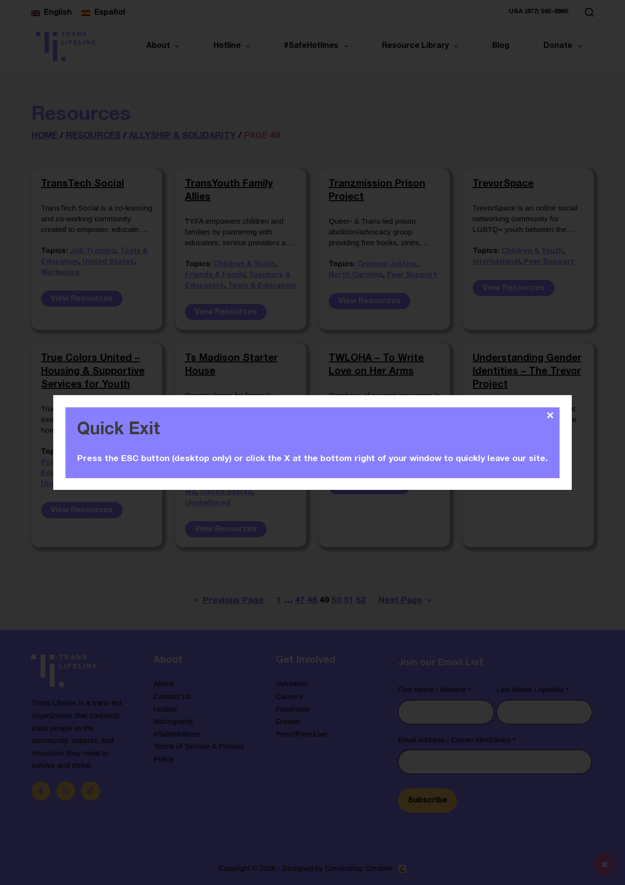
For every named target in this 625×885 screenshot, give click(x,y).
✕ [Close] (550, 415)
